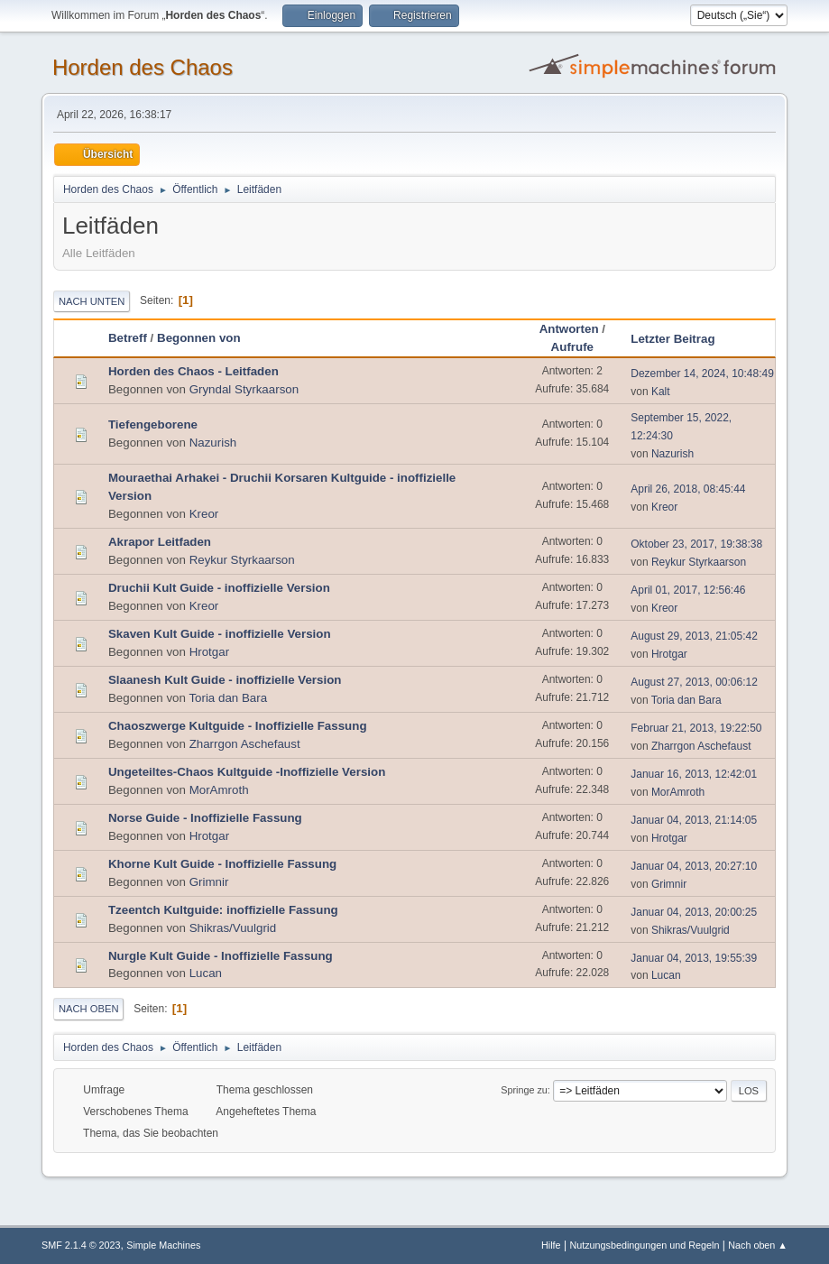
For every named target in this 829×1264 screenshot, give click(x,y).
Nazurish (213, 442)
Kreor (204, 514)
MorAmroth (219, 790)
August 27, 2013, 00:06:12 (694, 682)
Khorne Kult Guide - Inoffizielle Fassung (222, 864)
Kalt (660, 391)
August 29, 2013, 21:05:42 (694, 636)
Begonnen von (199, 338)
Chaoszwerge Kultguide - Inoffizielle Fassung (237, 726)
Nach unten (91, 301)
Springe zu (524, 1089)
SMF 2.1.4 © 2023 (81, 1245)
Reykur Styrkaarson (242, 560)
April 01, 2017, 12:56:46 (688, 590)
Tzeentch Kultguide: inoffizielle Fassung (223, 910)
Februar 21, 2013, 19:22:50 (696, 728)
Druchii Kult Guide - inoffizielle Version (219, 588)
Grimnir (209, 882)
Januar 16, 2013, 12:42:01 (694, 774)
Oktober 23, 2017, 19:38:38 (696, 544)
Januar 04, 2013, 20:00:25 (694, 912)
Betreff (127, 338)
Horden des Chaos (142, 67)
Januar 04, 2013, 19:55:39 (694, 958)
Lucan (205, 973)
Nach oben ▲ (758, 1245)
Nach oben (89, 1008)
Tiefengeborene (153, 424)
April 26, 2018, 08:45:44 (688, 489)
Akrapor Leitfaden (159, 542)
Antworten (569, 329)
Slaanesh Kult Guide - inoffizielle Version (224, 680)
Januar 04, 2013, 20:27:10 (694, 866)
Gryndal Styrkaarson (244, 389)
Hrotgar (209, 652)
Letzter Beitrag (681, 339)
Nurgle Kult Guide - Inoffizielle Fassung (220, 956)
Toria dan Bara (228, 698)
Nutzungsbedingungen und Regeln (644, 1245)
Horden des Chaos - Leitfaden (193, 371)
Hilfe (551, 1245)
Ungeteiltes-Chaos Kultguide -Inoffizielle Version (246, 772)
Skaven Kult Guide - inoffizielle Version (219, 634)
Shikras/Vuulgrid (233, 928)
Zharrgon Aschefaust (244, 744)
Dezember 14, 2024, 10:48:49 (702, 373)
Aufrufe (572, 347)
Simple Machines (163, 1245)
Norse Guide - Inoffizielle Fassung (205, 818)
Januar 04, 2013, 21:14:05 (694, 820)
